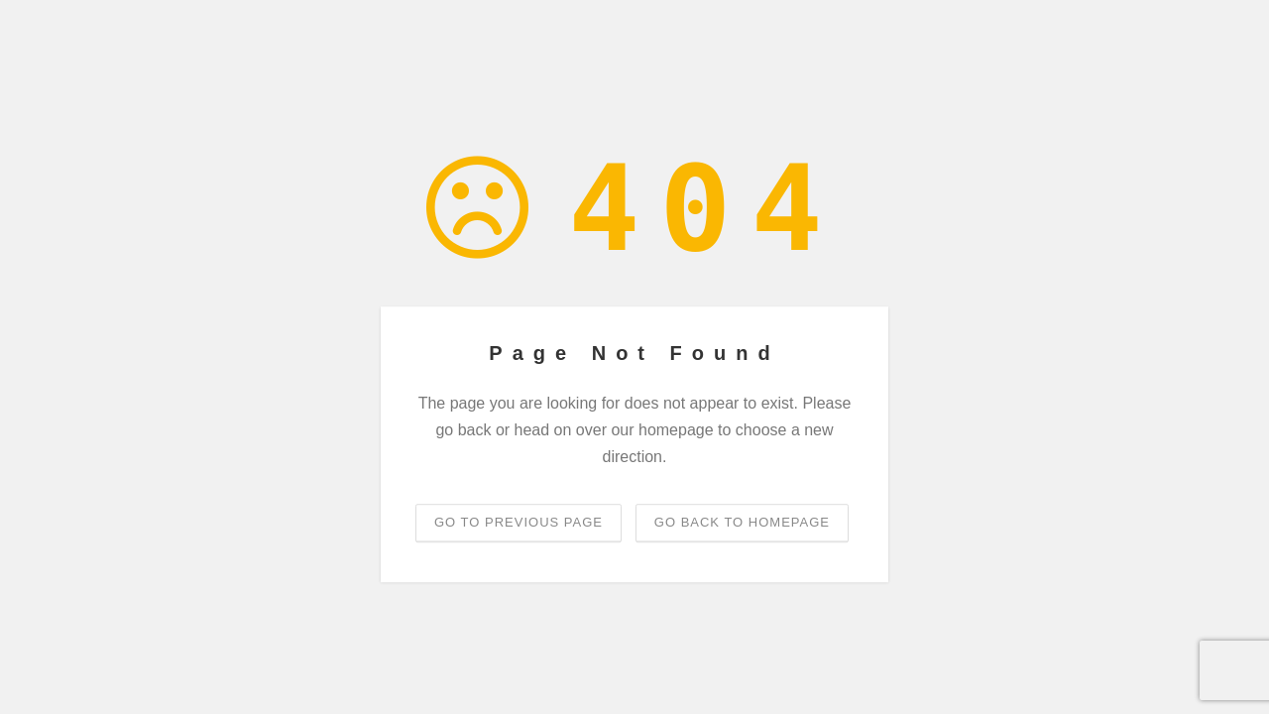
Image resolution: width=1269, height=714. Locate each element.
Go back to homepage (742, 522)
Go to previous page (518, 522)
